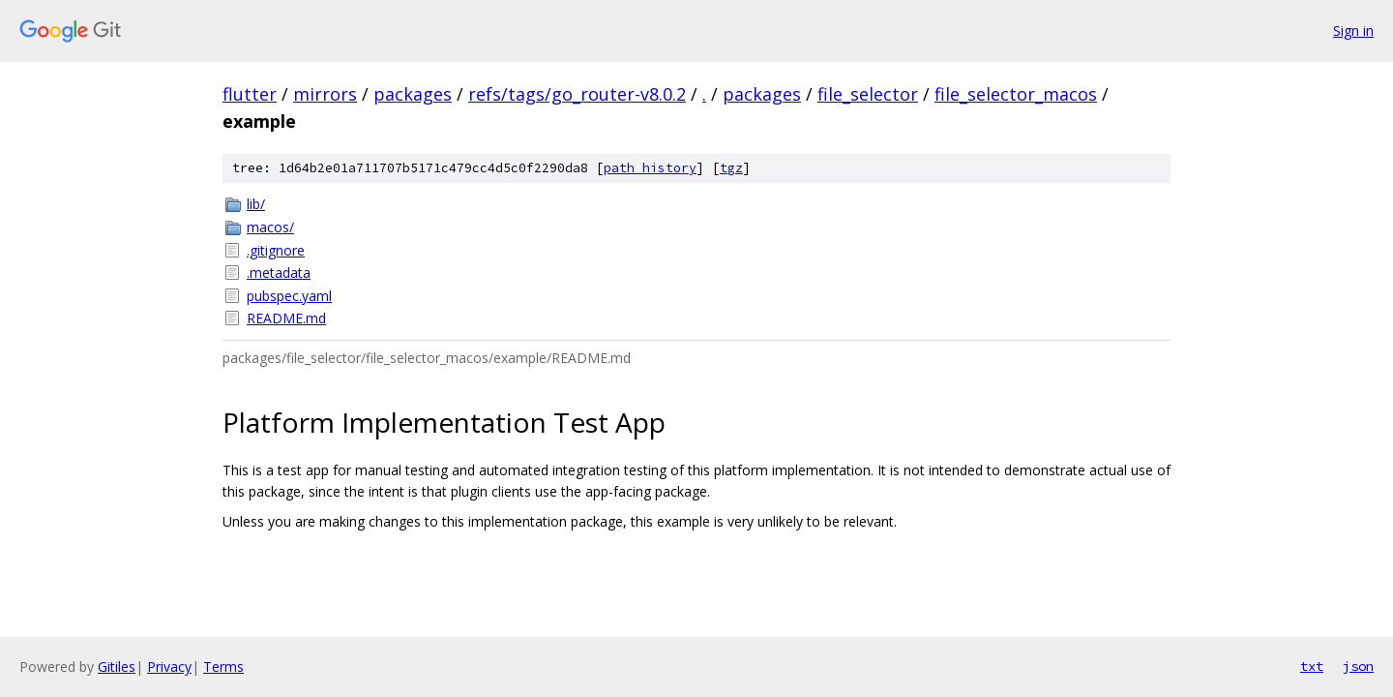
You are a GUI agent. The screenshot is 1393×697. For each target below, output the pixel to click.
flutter (249, 94)
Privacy (169, 666)
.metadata (279, 272)
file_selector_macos (1015, 94)
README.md (286, 318)
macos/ (270, 227)
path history (650, 168)
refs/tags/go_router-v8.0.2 (577, 94)
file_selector (867, 94)
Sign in (1353, 30)
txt (1311, 666)
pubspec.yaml (289, 296)
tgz (731, 168)
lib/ (256, 204)
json (1358, 666)
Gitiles (116, 666)
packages (412, 94)
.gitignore (276, 250)
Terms (223, 666)
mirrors (325, 94)
